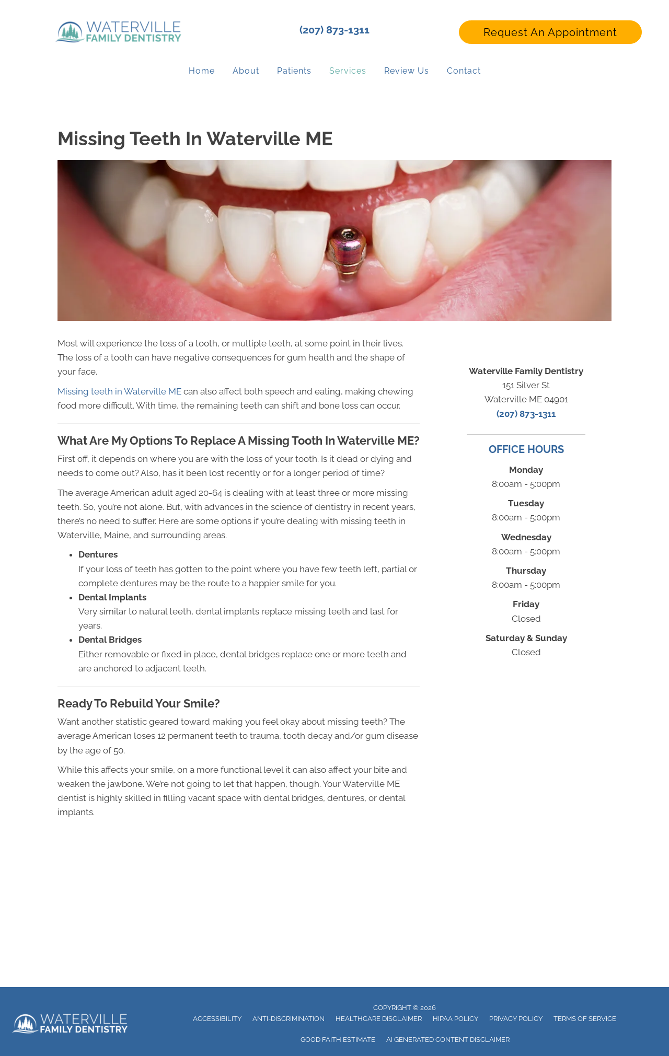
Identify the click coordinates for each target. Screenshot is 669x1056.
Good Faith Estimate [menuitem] (338, 1039)
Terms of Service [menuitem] (584, 1019)
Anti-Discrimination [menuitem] (288, 1019)
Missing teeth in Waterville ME (119, 391)
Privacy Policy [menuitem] (516, 1019)
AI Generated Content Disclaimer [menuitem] (448, 1039)
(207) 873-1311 (334, 30)
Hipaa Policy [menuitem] (455, 1019)
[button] (550, 32)
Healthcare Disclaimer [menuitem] (379, 1019)
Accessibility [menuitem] (217, 1019)
